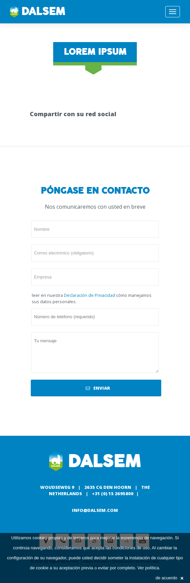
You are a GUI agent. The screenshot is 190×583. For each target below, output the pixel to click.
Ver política (148, 567)
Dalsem (37, 11)
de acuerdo (169, 577)
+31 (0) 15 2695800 (112, 494)
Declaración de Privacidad (89, 295)
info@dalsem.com (95, 510)
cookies (39, 537)
